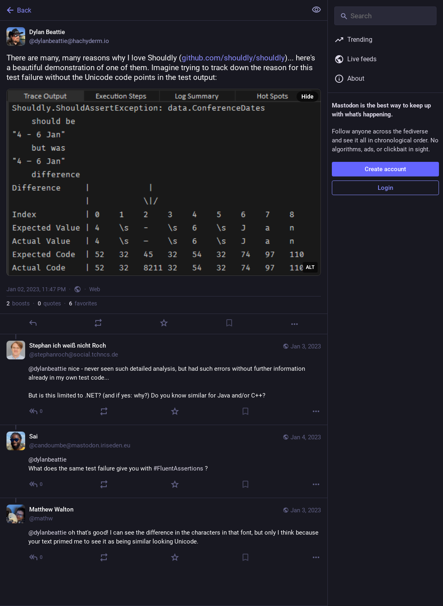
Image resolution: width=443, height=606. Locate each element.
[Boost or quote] (98, 323)
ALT (310, 267)
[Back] (152, 10)
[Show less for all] (316, 9)
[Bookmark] (229, 323)
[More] (294, 324)
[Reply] (33, 323)
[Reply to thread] (36, 411)
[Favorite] (164, 323)
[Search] (385, 15)
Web (94, 289)
